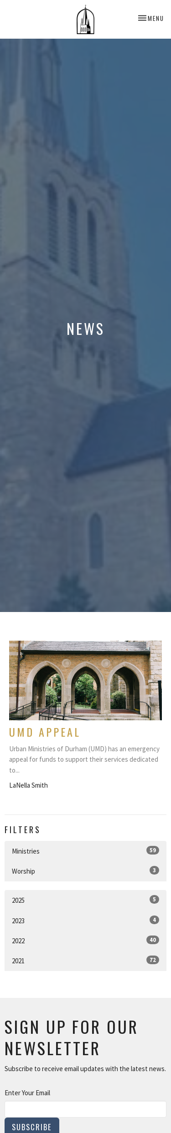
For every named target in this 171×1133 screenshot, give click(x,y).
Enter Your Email (27, 1092)
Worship (85, 870)
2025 (85, 900)
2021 (85, 960)
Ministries (85, 850)
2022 (85, 940)
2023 (85, 920)
